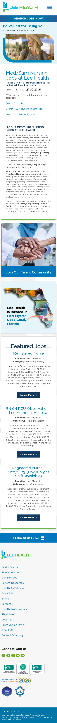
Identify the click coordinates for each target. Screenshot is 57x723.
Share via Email (39, 89)
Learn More (30, 396)
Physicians (8, 614)
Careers (6, 603)
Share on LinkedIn (35, 89)
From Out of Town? (13, 624)
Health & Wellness (13, 588)
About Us (7, 630)
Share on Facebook (27, 89)
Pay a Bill (7, 593)
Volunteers (8, 619)
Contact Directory (12, 635)
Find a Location (11, 572)
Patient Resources (13, 583)
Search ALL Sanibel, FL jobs (20, 114)
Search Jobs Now (28, 18)
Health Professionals (14, 609)
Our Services (9, 577)
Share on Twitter (31, 89)
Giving (5, 598)
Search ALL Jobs (15, 103)
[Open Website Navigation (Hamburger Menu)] (50, 7)
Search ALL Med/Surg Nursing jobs (24, 109)
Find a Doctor (10, 567)
